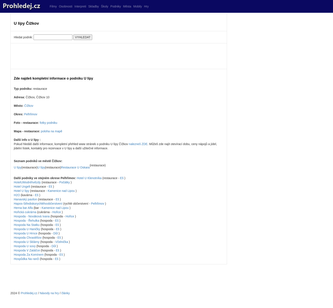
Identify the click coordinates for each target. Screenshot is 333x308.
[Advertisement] (119, 56)
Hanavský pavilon (26, 199)
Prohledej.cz (29, 293)
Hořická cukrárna (25, 212)
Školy (104, 6)
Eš (121, 178)
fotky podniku (48, 122)
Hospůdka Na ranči (27, 259)
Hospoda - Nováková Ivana (32, 216)
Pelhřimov (30, 114)
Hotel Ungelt (22, 186)
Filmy (53, 6)
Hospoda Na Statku (27, 225)
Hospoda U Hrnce (26, 233)
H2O (17, 195)
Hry (146, 6)
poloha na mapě (51, 131)
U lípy (17, 167)
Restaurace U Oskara (75, 167)
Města (127, 6)
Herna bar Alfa (24, 208)
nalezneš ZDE (138, 144)
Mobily (137, 6)
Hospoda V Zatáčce (27, 250)
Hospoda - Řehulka (27, 220)
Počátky (64, 182)
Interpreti (80, 6)
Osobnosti (65, 6)
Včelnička (61, 242)
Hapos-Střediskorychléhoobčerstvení (38, 203)
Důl (55, 233)
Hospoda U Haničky (27, 229)
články (65, 293)
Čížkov (28, 105)
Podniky (115, 6)
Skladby (93, 6)
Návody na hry (49, 293)
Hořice (56, 212)
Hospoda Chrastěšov (28, 237)
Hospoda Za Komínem (29, 254)
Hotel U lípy (22, 190)
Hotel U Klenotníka (89, 178)
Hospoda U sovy (25, 246)
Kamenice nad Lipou (61, 190)
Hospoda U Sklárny (27, 242)
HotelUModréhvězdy (27, 182)
